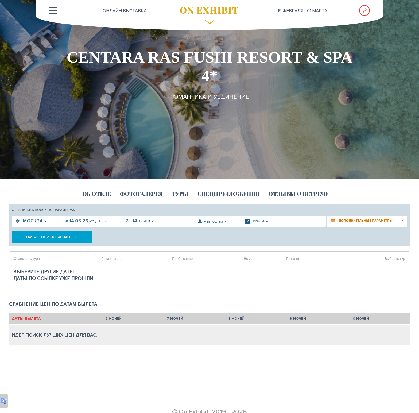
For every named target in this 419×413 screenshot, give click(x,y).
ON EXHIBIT (209, 10)
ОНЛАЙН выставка (125, 11)
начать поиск (52, 237)
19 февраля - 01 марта (302, 11)
